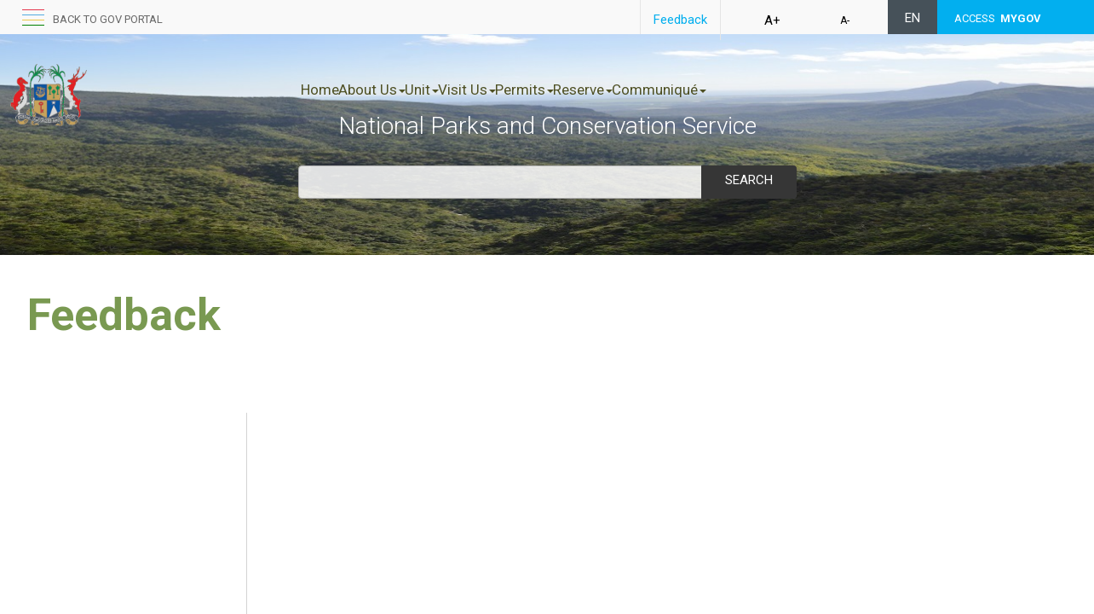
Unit (457, 89)
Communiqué (766, 89)
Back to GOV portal (108, 19)
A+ (772, 20)
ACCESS (997, 18)
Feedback (680, 19)
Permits (596, 89)
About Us (389, 89)
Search (749, 180)
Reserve (672, 89)
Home (320, 89)
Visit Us (521, 89)
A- (844, 20)
